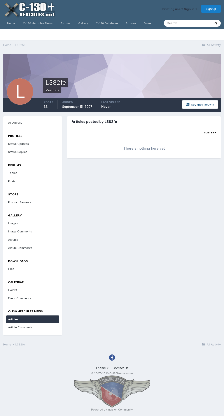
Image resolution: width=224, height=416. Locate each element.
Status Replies (17, 152)
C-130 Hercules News (38, 23)
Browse (131, 23)
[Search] (187, 23)
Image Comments (20, 231)
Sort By (210, 132)
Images (13, 223)
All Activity (15, 122)
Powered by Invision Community (112, 409)
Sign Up (211, 9)
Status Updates (18, 143)
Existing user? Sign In (179, 9)
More (147, 23)
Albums (13, 239)
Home (11, 23)
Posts (12, 181)
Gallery (83, 23)
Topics (12, 173)
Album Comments (20, 248)
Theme (102, 368)
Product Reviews (19, 202)
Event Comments (19, 298)
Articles (13, 319)
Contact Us (120, 368)
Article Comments (20, 327)
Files (11, 269)
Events (12, 290)
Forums (65, 23)
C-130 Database (107, 23)
